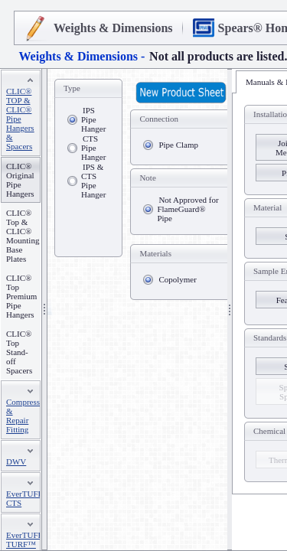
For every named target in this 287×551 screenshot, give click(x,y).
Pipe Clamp (178, 144)
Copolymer (177, 279)
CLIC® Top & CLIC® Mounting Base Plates (22, 235)
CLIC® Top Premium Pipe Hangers (21, 296)
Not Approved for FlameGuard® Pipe (187, 209)
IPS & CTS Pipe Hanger (93, 180)
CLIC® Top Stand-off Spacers (19, 352)
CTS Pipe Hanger (93, 147)
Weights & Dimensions (113, 27)
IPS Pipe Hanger (93, 119)
